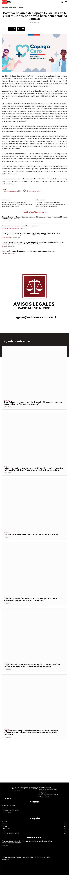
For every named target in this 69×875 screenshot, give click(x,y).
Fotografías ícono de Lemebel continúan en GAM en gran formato (28, 251)
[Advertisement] (34, 753)
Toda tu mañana (7, 237)
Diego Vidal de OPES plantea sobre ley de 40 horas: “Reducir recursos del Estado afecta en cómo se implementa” (32, 665)
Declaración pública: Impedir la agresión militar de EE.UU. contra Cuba (26, 857)
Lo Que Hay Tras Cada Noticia (10, 228)
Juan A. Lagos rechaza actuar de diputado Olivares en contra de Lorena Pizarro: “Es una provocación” (34, 218)
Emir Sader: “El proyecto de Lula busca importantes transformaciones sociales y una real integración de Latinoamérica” (50, 204)
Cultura (4, 253)
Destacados (12, 7)
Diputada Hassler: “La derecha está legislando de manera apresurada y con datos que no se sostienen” (30, 599)
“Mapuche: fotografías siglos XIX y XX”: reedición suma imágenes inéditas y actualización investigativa (27, 842)
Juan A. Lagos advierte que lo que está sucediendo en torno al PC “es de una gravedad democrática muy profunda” (17, 204)
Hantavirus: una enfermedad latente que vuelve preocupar (31, 534)
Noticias (21, 7)
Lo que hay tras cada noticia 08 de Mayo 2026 (20, 226)
